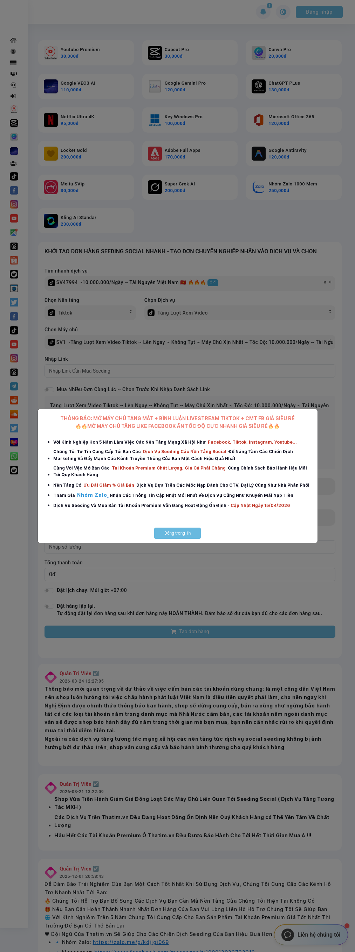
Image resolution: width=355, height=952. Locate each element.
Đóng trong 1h (177, 533)
